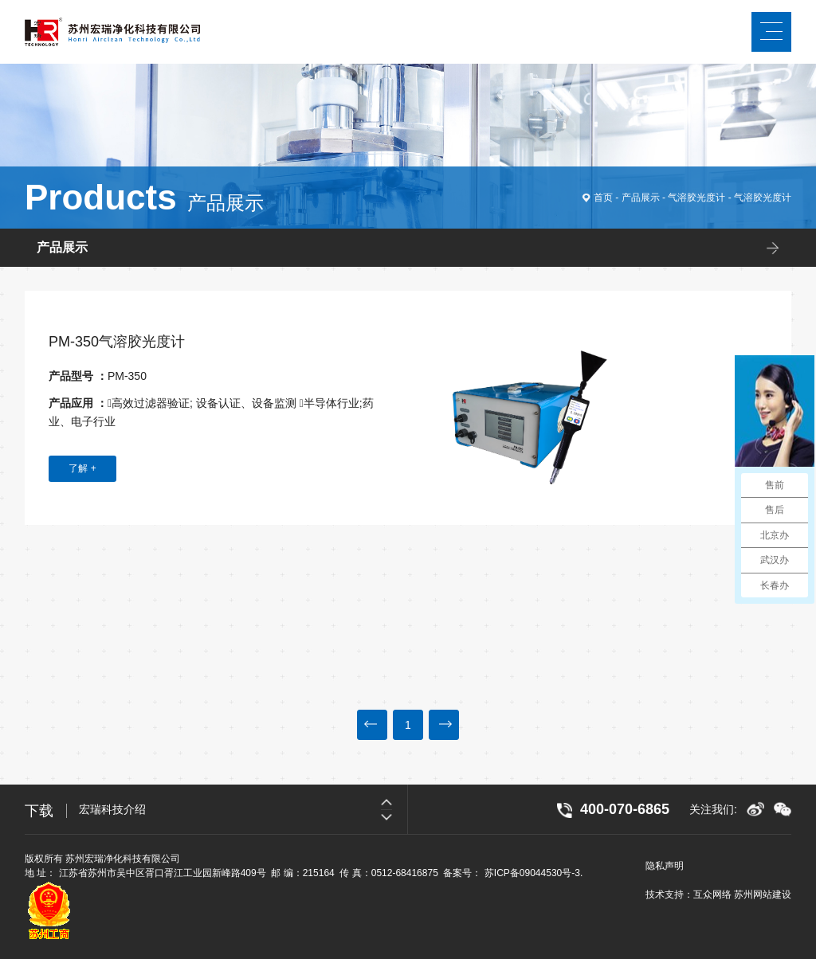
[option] (243, 810)
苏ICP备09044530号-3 (532, 873)
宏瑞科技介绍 (112, 810)
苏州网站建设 (762, 894)
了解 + (82, 468)
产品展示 (641, 197)
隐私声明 (664, 865)
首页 (603, 197)
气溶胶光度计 (696, 197)
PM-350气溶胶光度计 (117, 342)
